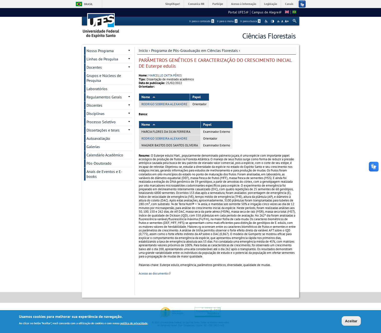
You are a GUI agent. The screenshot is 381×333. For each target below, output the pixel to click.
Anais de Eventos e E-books (104, 174)
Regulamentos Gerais (104, 97)
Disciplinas (95, 113)
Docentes (94, 67)
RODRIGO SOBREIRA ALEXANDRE (164, 104)
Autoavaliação (98, 138)
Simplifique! (172, 4)
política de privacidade (133, 323)
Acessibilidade (266, 21)
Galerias (93, 146)
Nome (148, 97)
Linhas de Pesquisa (102, 59)
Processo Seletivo (101, 121)
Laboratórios (97, 88)
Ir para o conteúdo (201, 21)
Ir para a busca (250, 21)
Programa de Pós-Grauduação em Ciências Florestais (194, 50)
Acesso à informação (243, 4)
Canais (289, 4)
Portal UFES (238, 12)
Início (143, 50)
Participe (217, 4)
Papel (196, 97)
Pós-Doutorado (99, 163)
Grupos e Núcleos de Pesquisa (104, 78)
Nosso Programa (100, 50)
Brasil (88, 4)
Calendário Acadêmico (105, 154)
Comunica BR (196, 4)
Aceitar (351, 322)
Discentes (94, 105)
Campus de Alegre (266, 12)
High (272, 21)
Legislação (270, 4)
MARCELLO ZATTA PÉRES (165, 75)
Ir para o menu (227, 21)
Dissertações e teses (103, 130)
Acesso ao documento (155, 273)
